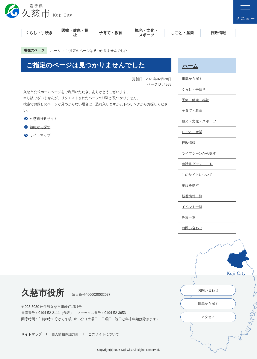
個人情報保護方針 (65, 334)
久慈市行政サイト (43, 119)
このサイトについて (103, 334)
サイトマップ (40, 135)
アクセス (208, 317)
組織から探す (40, 127)
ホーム (55, 51)
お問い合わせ (208, 290)
